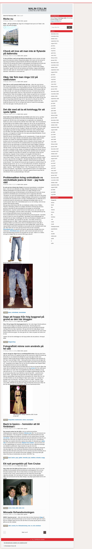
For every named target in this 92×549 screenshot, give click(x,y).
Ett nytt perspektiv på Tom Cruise (21, 463)
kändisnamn (18, 419)
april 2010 (53, 81)
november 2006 (55, 180)
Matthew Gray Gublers (28, 442)
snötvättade (15, 312)
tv (51, 241)
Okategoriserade (55, 226)
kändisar (53, 217)
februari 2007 (54, 172)
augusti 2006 (54, 187)
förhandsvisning (22, 525)
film (52, 207)
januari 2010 (54, 89)
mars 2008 (53, 141)
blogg (41, 517)
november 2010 (55, 65)
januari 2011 (54, 60)
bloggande (53, 200)
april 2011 (53, 53)
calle (9, 525)
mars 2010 (53, 84)
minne (24, 419)
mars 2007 (53, 170)
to (3, 459)
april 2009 (53, 110)
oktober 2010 (54, 67)
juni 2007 (53, 163)
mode (52, 221)
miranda (38, 457)
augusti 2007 (54, 158)
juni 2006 (53, 192)
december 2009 (55, 91)
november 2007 (55, 151)
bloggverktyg (11, 342)
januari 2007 (54, 175)
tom (23, 508)
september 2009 (55, 98)
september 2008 (55, 127)
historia (53, 209)
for (17, 525)
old (34, 525)
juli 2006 (53, 189)
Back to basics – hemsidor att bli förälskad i (21, 425)
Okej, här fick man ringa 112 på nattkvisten (20, 78)
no (31, 525)
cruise (10, 508)
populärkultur (54, 229)
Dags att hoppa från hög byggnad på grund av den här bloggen (23, 318)
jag (52, 214)
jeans (9, 312)
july (29, 457)
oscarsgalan (30, 419)
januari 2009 (54, 117)
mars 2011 (53, 55)
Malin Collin (37, 8)
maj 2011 (53, 50)
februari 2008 (54, 144)
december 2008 (55, 120)
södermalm (53, 236)
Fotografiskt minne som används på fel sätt (23, 347)
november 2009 (55, 93)
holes (13, 508)
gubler (20, 457)
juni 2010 (53, 77)
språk (52, 238)
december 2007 (55, 149)
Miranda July (27, 433)
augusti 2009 (54, 101)
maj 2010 (53, 79)
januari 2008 (54, 146)
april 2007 (53, 168)
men (29, 525)
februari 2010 (54, 86)
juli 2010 (53, 74)
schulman (38, 525)
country (13, 525)
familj (52, 205)
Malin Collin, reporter (22, 21)
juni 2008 (53, 134)
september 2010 (55, 69)
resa (52, 231)
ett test (33, 368)
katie (20, 508)
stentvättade (22, 312)
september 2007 (55, 156)
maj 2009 (53, 108)
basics (13, 457)
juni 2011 (53, 48)
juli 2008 (53, 132)
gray (17, 457)
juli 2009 (53, 103)
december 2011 (55, 33)
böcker (52, 202)
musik (52, 224)
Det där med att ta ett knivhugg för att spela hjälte (24, 110)
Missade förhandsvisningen (18, 512)
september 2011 (55, 41)
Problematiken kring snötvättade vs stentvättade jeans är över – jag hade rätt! (23, 180)
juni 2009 (53, 105)
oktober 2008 (54, 125)
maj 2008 (53, 137)
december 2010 (55, 62)
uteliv (52, 243)
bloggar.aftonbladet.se (56, 21)
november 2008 (55, 122)
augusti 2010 (54, 72)
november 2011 (55, 36)
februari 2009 (54, 115)
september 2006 (55, 185)
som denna (6, 438)
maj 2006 (53, 194)
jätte (17, 508)
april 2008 (53, 139)
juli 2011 (53, 45)
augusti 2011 (54, 43)
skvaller (53, 233)
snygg (43, 457)
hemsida (25, 457)
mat (52, 219)
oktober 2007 (54, 153)
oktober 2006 (54, 182)
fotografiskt (11, 419)
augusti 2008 (54, 129)
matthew (33, 457)
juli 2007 (53, 161)
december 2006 (55, 177)
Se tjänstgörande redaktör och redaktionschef (15, 542)
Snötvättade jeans (15, 231)
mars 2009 (53, 113)
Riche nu (8, 18)
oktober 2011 (54, 38)
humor (52, 212)
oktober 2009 (54, 96)
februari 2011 (54, 57)
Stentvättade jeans (8, 229)
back (9, 457)
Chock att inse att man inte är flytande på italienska (24, 52)
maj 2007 (53, 165)
